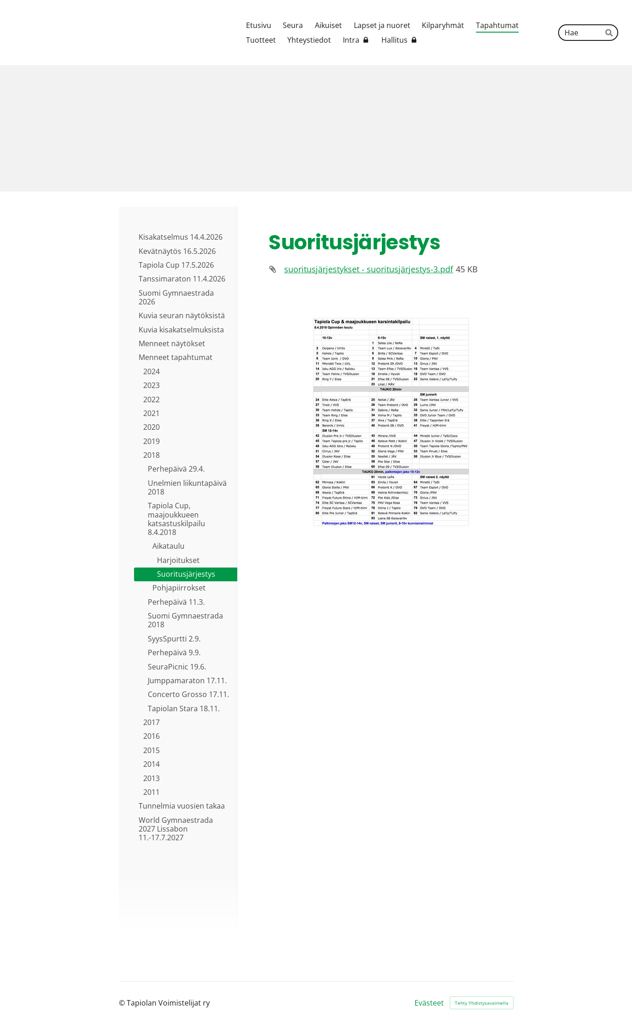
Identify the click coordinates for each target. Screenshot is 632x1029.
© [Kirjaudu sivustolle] (123, 1003)
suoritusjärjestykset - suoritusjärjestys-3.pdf (368, 269)
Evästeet (429, 1003)
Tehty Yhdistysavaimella (482, 1003)
